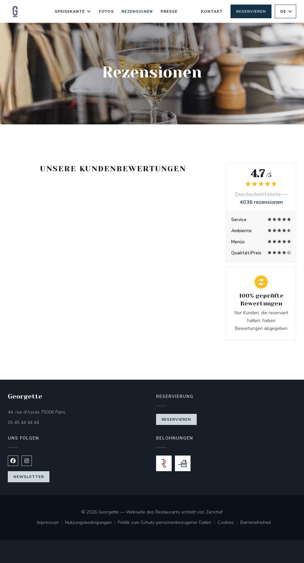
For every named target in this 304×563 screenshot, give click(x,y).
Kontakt (212, 11)
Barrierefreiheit (255, 523)
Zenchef (214, 512)
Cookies (229, 523)
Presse (169, 11)
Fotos (106, 11)
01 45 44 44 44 (23, 422)
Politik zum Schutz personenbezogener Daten (168, 523)
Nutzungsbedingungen (91, 523)
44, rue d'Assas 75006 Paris (64, 411)
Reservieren (251, 11)
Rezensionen (137, 11)
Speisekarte (73, 11)
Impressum (51, 523)
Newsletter (28, 476)
